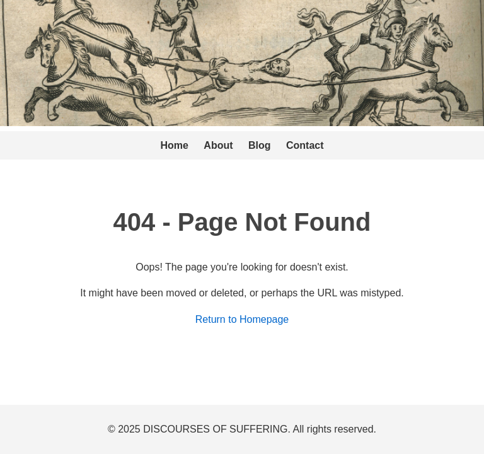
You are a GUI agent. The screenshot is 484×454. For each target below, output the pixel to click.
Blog (259, 145)
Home (174, 145)
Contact (305, 145)
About (218, 145)
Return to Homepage (242, 319)
